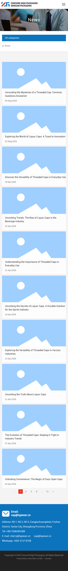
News (34, 20)
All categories (12, 38)
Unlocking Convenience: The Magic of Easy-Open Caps (34, 479)
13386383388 (17, 531)
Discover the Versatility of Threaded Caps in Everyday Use (35, 177)
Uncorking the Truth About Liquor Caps (25, 394)
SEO (41, 558)
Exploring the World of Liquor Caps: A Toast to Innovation (35, 136)
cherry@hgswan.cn (20, 536)
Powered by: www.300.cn (27, 558)
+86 (8, 531)
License (48, 558)
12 (47, 491)
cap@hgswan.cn (21, 515)
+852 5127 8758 (22, 540)
